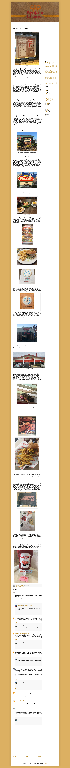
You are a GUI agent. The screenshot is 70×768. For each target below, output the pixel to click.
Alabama (47, 73)
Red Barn (46, 81)
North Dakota (52, 71)
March (47, 110)
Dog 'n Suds (47, 76)
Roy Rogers (55, 71)
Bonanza (56, 64)
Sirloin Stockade (52, 82)
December (47, 93)
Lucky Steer (55, 69)
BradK (16, 651)
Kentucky (48, 63)
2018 (46, 92)
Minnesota (46, 65)
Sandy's (49, 72)
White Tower (47, 84)
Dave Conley (17, 700)
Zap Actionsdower (20, 605)
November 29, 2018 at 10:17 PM (26, 633)
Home (27, 756)
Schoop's (55, 81)
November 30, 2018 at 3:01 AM (21, 651)
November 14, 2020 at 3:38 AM (22, 707)
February (47, 111)
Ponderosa (49, 64)
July (47, 105)
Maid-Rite (54, 78)
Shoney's (23, 586)
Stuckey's (49, 66)
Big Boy (16, 586)
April (47, 109)
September (47, 103)
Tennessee (52, 66)
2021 (46, 89)
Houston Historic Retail (27, 316)
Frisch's (53, 67)
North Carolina (48, 71)
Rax (56, 63)
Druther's (46, 67)
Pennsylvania (46, 66)
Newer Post (14, 756)
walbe (16, 617)
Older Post (39, 756)
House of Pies (48, 78)
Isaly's (50, 78)
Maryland (49, 70)
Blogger (46, 763)
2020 (46, 90)
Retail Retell (17, 591)
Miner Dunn (53, 79)
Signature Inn (48, 82)
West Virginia (53, 64)
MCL (47, 70)
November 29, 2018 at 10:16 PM (21, 617)
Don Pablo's (51, 76)
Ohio (20, 586)
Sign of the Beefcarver (52, 72)
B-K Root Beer (55, 73)
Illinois (55, 63)
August (47, 104)
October (47, 102)
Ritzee (48, 81)
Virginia (56, 72)
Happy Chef (51, 77)
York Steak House (51, 84)
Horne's (45, 78)
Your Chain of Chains (49, 100)
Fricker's (56, 76)
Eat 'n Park (18, 586)
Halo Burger (48, 77)
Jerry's (52, 78)
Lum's (45, 70)
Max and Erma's (52, 70)
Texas (45, 83)
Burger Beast (47, 117)
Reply (16, 622)
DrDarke (16, 707)
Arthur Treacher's (51, 73)
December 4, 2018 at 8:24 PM (28, 682)
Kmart (56, 65)
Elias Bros (48, 67)
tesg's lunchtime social (48, 115)
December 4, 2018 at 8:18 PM (28, 605)
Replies (17, 603)
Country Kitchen (50, 75)
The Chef (47, 83)
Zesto (45, 73)
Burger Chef (55, 66)
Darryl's (55, 75)
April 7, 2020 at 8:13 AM (22, 700)
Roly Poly (50, 81)
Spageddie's (56, 82)
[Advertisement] (27, 748)
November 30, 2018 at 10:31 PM (22, 668)
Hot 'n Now (55, 67)
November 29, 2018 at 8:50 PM (23, 591)
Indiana (53, 62)
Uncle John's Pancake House (52, 83)
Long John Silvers (51, 69)
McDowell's (50, 79)
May (47, 108)
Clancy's (47, 75)
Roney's (52, 81)
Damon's (53, 75)
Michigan (49, 62)
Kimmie (16, 668)
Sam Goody (46, 72)
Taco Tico (46, 64)
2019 (46, 91)
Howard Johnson (51, 65)
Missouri (56, 79)
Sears (56, 81)
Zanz (53, 84)
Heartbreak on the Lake (49, 98)
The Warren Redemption (49, 99)
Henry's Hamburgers (55, 77)
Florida (51, 67)
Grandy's (46, 77)
